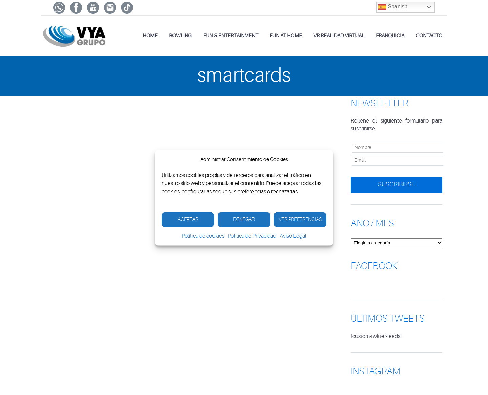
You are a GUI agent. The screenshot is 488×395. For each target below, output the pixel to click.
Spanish (392, 7)
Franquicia (390, 36)
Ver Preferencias (300, 219)
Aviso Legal (293, 236)
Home (150, 36)
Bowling (180, 36)
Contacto (429, 36)
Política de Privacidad (252, 236)
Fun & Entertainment (230, 36)
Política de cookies (203, 236)
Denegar (244, 219)
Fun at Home (286, 36)
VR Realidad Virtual (338, 36)
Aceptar (188, 219)
